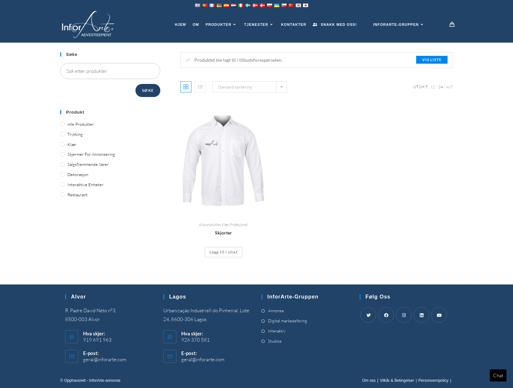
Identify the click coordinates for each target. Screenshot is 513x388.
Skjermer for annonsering (91, 154)
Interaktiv (277, 330)
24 (440, 86)
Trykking (75, 134)
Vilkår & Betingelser (397, 380)
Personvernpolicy (433, 380)
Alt (449, 86)
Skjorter (223, 232)
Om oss (369, 380)
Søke (148, 90)
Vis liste (432, 59)
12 (433, 86)
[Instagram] (404, 315)
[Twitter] (368, 315)
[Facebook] (386, 315)
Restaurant (77, 194)
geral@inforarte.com (104, 359)
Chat (498, 375)
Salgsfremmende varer (88, 164)
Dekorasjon (77, 174)
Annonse (276, 310)
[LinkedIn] (421, 315)
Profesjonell (239, 224)
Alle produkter (209, 224)
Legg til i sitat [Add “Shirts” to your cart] (223, 252)
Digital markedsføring (287, 320)
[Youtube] (439, 315)
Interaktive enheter (85, 184)
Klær (225, 224)
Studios (275, 341)
